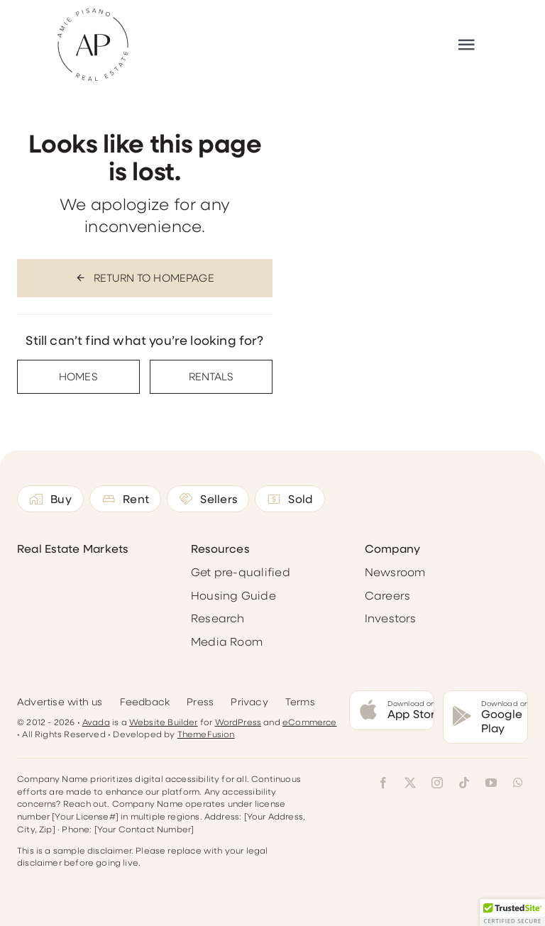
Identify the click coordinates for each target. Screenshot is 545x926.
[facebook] (383, 783)
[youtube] (491, 783)
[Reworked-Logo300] (93, 11)
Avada (96, 721)
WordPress (238, 721)
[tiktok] (464, 783)
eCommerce (309, 721)
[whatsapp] (518, 783)
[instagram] (437, 783)
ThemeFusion (206, 733)
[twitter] (410, 783)
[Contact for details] (78, 377)
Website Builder (163, 721)
